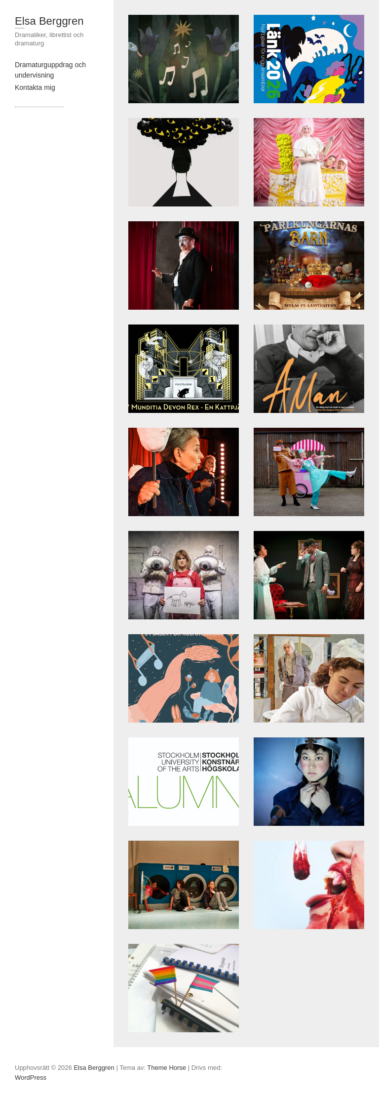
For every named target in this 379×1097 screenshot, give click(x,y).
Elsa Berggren (49, 21)
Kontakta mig (35, 87)
